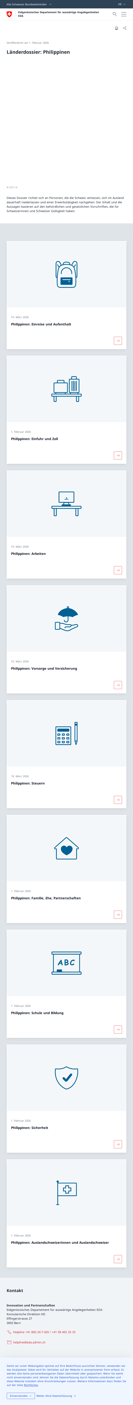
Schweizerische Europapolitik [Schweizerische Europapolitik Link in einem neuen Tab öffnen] (33, 1355)
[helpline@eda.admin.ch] (27, 1223)
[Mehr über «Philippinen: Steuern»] (118, 681)
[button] (127, 1250)
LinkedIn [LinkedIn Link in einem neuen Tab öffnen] (90, 1306)
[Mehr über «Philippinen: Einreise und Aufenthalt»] (118, 222)
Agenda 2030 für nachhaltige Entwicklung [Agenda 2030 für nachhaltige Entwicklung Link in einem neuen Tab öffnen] (99, 1347)
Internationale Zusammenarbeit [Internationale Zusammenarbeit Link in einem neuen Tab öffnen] (33, 1345)
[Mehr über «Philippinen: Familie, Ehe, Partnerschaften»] (118, 796)
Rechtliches (31, 1385)
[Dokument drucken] (116, 28)
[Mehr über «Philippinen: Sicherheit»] (118, 1025)
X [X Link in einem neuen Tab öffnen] (32, 1306)
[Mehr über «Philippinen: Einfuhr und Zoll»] (118, 336)
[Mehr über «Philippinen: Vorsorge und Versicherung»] (118, 566)
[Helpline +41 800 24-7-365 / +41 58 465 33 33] (42, 1213)
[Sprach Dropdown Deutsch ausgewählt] (121, 4)
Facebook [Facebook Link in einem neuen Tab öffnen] (16, 1306)
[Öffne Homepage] (53, 14)
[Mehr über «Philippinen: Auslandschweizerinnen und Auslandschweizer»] (118, 1140)
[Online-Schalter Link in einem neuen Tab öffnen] (24, 1318)
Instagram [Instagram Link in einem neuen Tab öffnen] (48, 1306)
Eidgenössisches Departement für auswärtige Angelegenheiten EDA (59, 13)
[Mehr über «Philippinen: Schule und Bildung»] (118, 910)
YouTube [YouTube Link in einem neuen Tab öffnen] (70, 1306)
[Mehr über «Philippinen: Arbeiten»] (118, 451)
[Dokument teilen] (124, 28)
